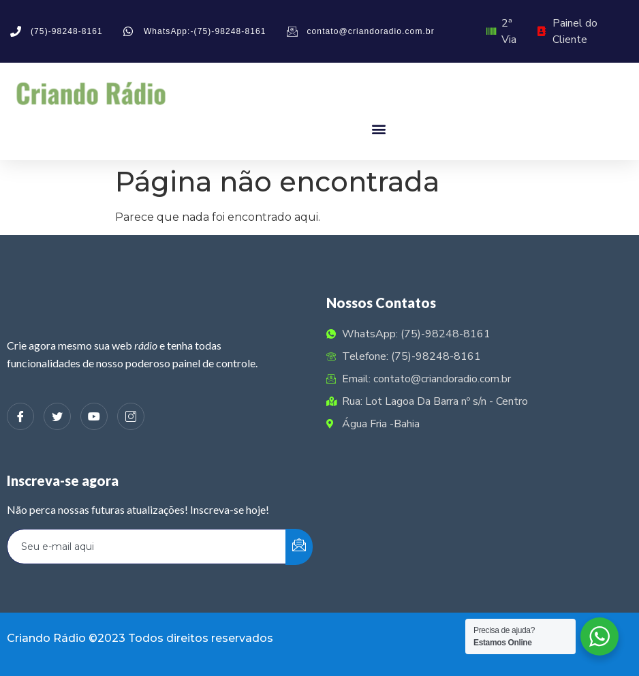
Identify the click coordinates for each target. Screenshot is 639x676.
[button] (378, 128)
